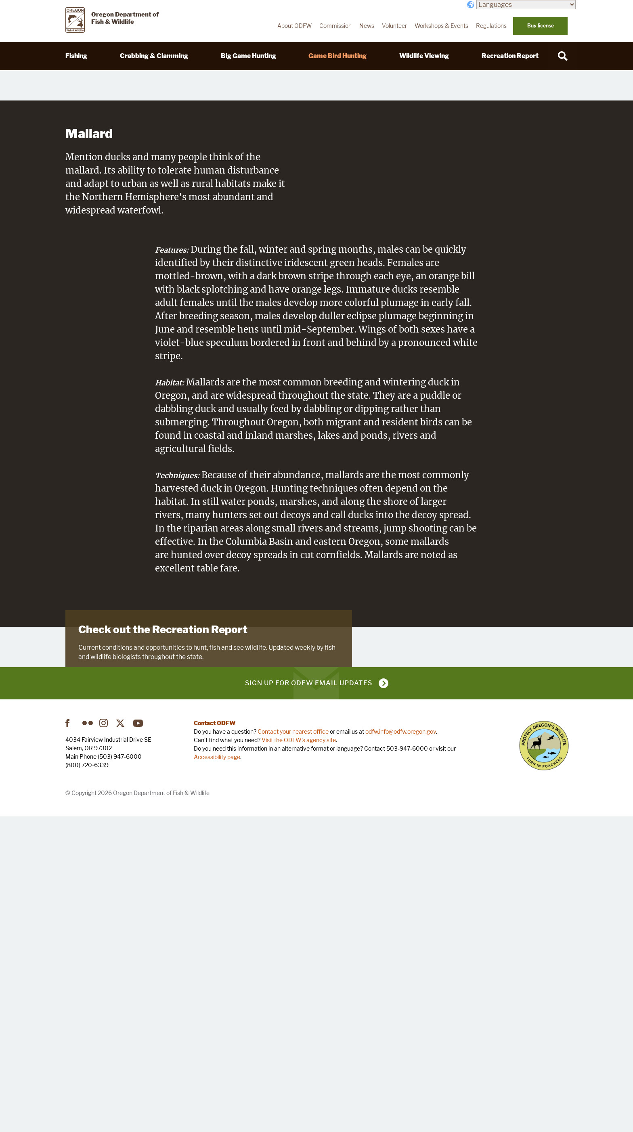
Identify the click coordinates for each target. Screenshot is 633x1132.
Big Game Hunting (248, 56)
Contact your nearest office (293, 1046)
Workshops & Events (441, 26)
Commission (335, 26)
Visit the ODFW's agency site (299, 1054)
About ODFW (294, 26)
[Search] (562, 56)
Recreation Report (510, 56)
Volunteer (394, 26)
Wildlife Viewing (424, 56)
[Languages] (526, 4)
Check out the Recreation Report (162, 864)
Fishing (76, 56)
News (366, 26)
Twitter (121, 1038)
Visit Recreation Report (117, 919)
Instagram (104, 1038)
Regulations (491, 26)
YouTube (138, 1038)
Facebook (70, 1038)
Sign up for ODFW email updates (308, 998)
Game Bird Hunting (337, 56)
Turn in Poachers (544, 1060)
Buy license (540, 26)
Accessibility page (217, 1071)
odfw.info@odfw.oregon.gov (400, 1046)
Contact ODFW (215, 1037)
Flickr (87, 1038)
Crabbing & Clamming (154, 56)
